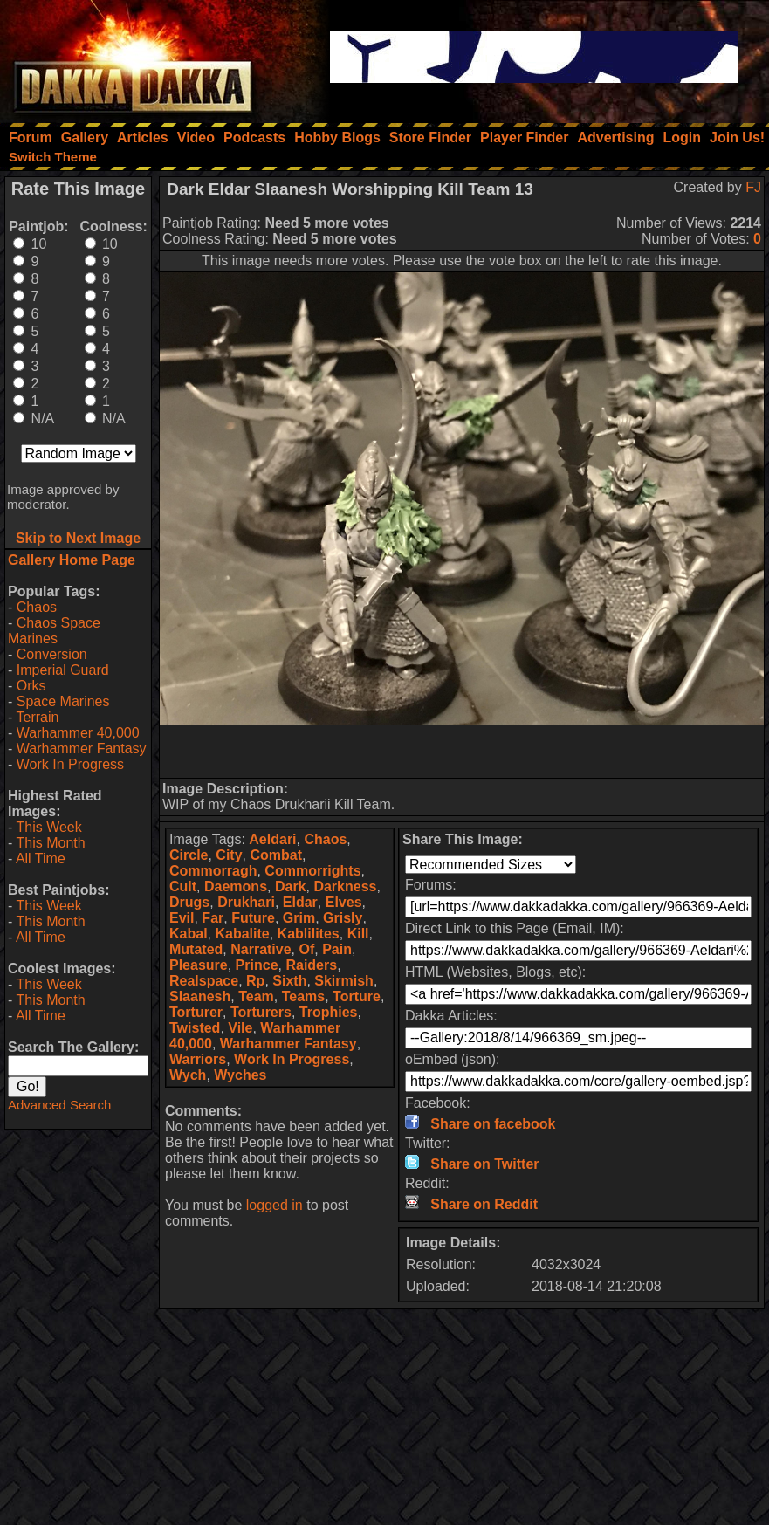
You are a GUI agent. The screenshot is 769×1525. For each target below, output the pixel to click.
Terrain (37, 717)
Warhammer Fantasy (82, 748)
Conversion (52, 654)
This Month (50, 842)
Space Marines (63, 701)
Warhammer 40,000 (78, 732)
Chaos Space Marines (54, 630)
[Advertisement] (461, 751)
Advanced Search (59, 1104)
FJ (753, 187)
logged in (274, 1205)
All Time (40, 858)
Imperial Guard (63, 670)
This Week (48, 827)
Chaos (37, 607)
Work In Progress (70, 764)
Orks (31, 685)
